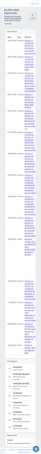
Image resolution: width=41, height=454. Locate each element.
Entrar (34, 3)
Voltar (33, 17)
